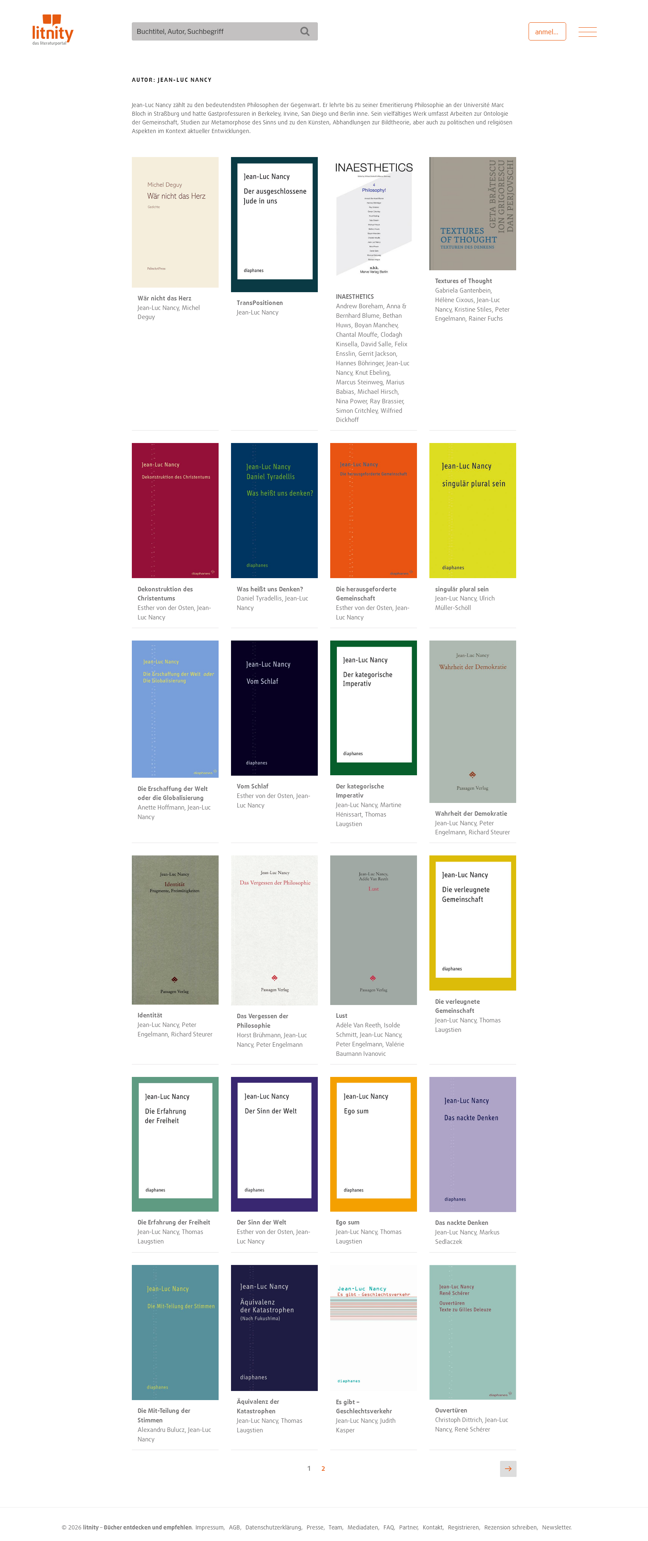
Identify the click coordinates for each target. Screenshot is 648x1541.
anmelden (550, 32)
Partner (408, 1521)
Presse (315, 1521)
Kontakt (433, 1521)
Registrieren (463, 1521)
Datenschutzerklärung (273, 1521)
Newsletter (556, 1521)
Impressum (209, 1521)
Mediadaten (363, 1521)
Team (335, 1521)
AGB (234, 1521)
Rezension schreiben (510, 1521)
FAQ (389, 1521)
